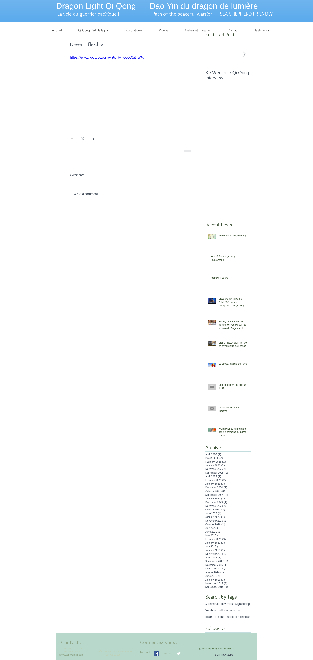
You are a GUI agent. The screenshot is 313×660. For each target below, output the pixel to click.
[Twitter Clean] (178, 653)
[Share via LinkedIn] (92, 138)
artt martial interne (230, 610)
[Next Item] (244, 54)
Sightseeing (242, 604)
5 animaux (212, 604)
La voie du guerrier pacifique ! (90, 14)
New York (227, 604)
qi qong (220, 617)
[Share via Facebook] (72, 138)
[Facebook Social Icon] (156, 653)
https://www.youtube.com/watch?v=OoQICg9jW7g (107, 57)
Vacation (210, 610)
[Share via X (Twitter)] (82, 138)
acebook (146, 652)
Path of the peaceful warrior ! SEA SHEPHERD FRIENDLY (212, 14)
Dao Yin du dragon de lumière (204, 5)
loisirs (208, 617)
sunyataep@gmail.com (71, 655)
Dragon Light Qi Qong (96, 5)
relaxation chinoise (238, 617)
